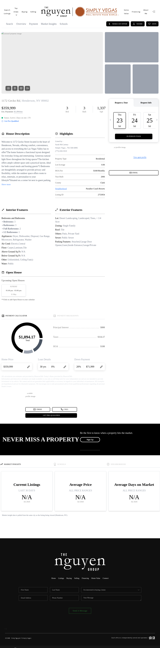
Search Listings (10, 10)
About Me (144, 10)
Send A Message (80, 607)
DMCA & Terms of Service (140, 645)
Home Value (121, 10)
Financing (133, 10)
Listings (60, 574)
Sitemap (152, 645)
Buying (37, 10)
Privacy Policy (123, 645)
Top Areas (25, 10)
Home (52, 574)
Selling (45, 10)
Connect (107, 574)
